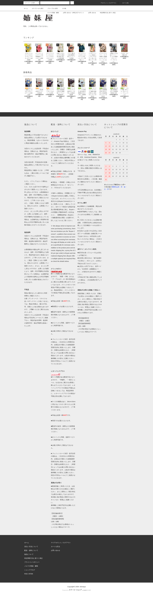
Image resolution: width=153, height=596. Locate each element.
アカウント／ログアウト (107, 3)
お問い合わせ (91, 12)
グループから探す (51, 8)
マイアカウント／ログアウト (61, 542)
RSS (25, 574)
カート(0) (124, 3)
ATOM (31, 574)
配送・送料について (31, 550)
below (67, 261)
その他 (63, 8)
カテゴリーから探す (36, 8)
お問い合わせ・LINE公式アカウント (72, 12)
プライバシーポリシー (32, 562)
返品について (28, 554)
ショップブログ (29, 570)
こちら (59, 220)
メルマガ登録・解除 (52, 12)
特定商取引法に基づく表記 (106, 12)
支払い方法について (31, 546)
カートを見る (55, 546)
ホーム (26, 8)
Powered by (76, 590)
